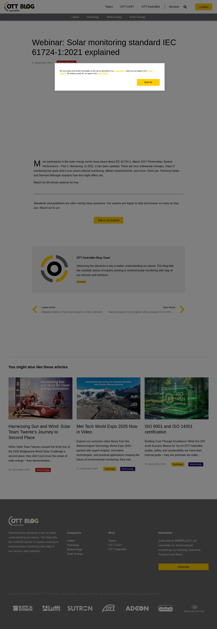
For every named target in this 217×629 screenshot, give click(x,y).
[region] (110, 77)
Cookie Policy (119, 71)
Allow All (148, 82)
